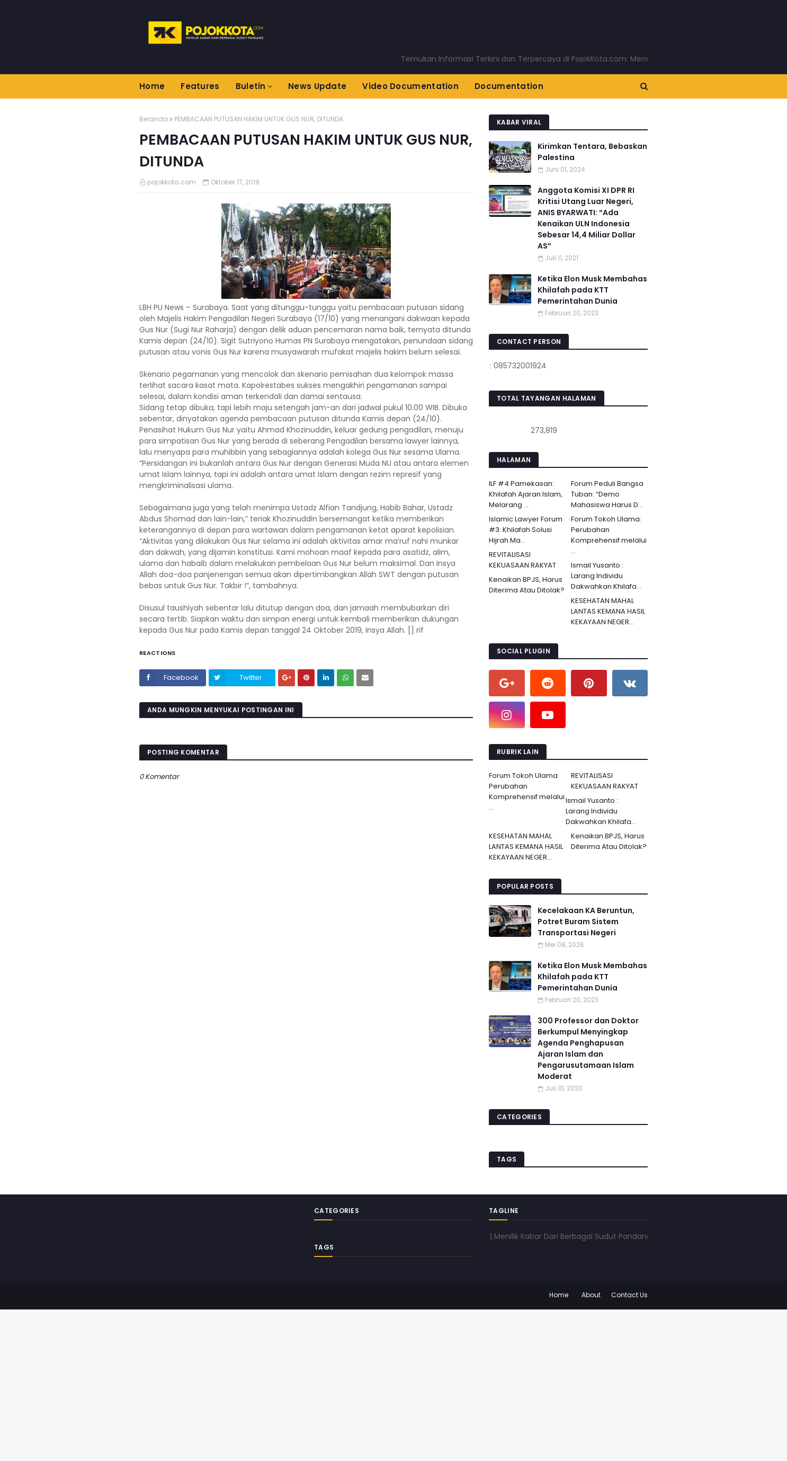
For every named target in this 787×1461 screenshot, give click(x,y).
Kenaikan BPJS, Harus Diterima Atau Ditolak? (527, 584)
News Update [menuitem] (317, 86)
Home (558, 1294)
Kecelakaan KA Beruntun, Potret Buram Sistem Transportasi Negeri (586, 921)
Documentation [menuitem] (509, 86)
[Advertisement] (318, 1383)
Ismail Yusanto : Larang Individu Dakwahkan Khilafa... (606, 575)
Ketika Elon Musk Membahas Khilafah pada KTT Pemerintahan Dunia (592, 289)
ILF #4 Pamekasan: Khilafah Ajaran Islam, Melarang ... (525, 494)
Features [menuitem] (200, 86)
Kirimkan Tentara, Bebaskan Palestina (592, 152)
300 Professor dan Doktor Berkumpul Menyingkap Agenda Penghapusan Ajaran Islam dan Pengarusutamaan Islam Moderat (588, 1048)
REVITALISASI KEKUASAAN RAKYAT (522, 560)
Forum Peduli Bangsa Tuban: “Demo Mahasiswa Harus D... (607, 494)
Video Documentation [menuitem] (410, 86)
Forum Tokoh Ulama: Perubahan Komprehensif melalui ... (609, 535)
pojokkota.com (171, 182)
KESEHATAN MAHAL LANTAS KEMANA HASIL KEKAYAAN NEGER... (608, 611)
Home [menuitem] (152, 86)
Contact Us (629, 1294)
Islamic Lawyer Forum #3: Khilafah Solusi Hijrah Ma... (525, 529)
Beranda (153, 118)
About (591, 1294)
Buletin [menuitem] (251, 86)
